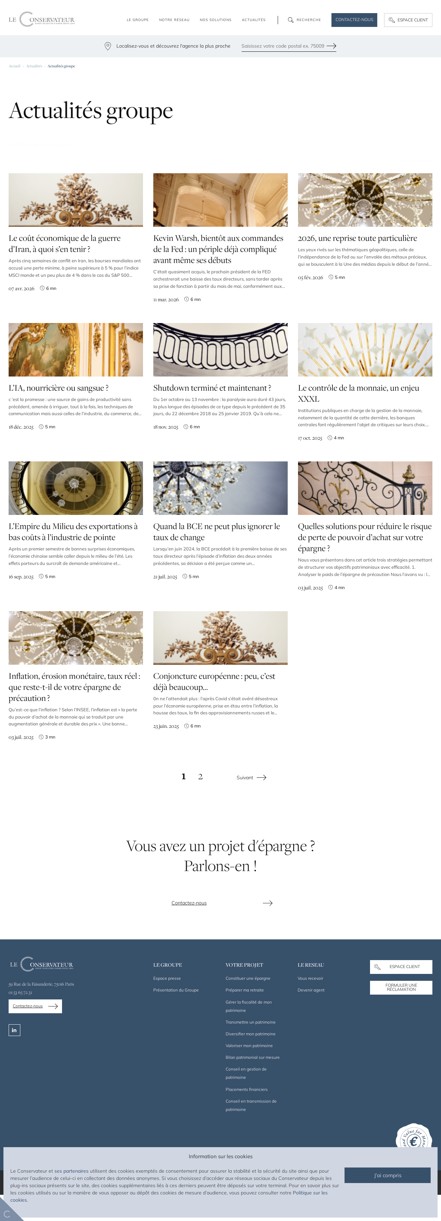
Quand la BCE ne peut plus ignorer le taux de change (216, 560)
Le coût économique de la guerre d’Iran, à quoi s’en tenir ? (65, 269)
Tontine (23, 158)
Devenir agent (311, 1016)
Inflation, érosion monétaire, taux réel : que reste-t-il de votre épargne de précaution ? (74, 714)
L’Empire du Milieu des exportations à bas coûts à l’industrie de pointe (73, 559)
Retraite (105, 158)
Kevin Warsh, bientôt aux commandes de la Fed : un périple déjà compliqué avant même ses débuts (218, 276)
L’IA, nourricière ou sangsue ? (59, 414)
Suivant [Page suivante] (245, 804)
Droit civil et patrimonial (108, 173)
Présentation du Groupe (176, 1016)
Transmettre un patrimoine (251, 1048)
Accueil (14, 65)
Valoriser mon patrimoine (249, 1072)
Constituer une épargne (248, 1004)
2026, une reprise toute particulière (357, 264)
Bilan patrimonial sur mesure (253, 1083)
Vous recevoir (310, 1004)
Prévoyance (143, 158)
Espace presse (167, 1004)
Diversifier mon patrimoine (251, 1060)
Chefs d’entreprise (38, 173)
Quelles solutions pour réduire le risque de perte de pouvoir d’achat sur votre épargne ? (365, 565)
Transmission (260, 158)
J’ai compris (387, 1175)
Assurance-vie (63, 158)
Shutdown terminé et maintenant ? (212, 419)
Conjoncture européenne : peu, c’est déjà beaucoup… (214, 712)
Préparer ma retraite (245, 1016)
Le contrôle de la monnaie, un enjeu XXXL (358, 424)
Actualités (34, 65)
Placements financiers (201, 158)
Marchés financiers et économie (332, 158)
